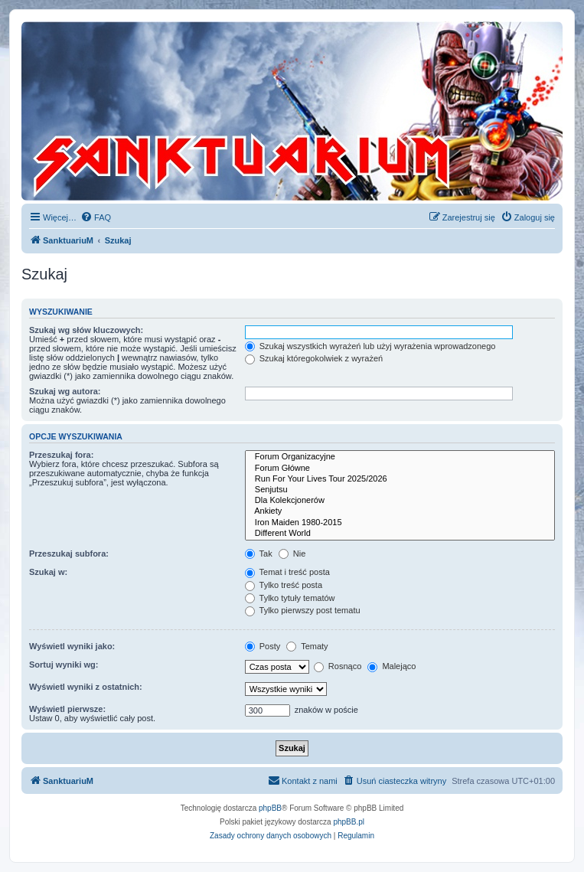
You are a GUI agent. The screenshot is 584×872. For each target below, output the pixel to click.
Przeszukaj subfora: (69, 553)
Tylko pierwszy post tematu (303, 610)
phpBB (270, 808)
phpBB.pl (348, 822)
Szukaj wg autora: (65, 391)
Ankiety (399, 511)
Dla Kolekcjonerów (399, 500)
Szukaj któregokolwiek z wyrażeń (314, 358)
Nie (292, 553)
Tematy (307, 646)
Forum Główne (399, 468)
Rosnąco (337, 666)
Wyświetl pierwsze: (67, 709)
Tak (258, 553)
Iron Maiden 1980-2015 (399, 523)
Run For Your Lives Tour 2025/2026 (399, 479)
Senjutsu (399, 490)
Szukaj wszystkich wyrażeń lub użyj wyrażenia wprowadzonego (370, 346)
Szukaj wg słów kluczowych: (86, 330)
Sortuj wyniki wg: (63, 664)
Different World (399, 533)
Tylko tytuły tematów (290, 598)
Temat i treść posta (287, 571)
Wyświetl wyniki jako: (72, 646)
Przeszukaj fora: (61, 454)
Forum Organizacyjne (399, 457)
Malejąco (391, 666)
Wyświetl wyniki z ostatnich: (85, 686)
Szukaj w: (48, 571)
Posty (263, 646)
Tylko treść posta (283, 584)
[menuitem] (95, 217)
